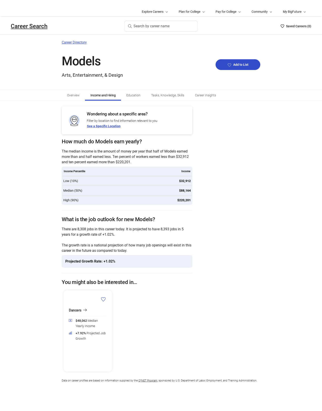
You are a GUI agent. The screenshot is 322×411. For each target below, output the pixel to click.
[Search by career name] (161, 26)
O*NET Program (147, 380)
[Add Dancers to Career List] (103, 299)
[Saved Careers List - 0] (296, 26)
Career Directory (74, 42)
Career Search (29, 26)
